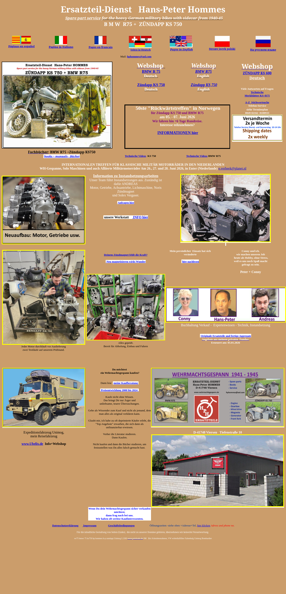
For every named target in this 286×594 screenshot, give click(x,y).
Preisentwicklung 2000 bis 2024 (120, 390)
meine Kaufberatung (125, 383)
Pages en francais (101, 47)
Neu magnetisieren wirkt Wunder (126, 261)
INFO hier (140, 217)
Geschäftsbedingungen (121, 525)
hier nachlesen (190, 261)
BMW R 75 (151, 71)
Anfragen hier (126, 202)
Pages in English (181, 49)
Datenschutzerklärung (65, 525)
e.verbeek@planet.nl (232, 168)
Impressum (89, 525)
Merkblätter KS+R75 (257, 95)
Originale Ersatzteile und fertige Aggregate (226, 335)
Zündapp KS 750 (151, 85)
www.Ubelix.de (32, 444)
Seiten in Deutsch (140, 49)
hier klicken (203, 525)
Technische (257, 92)
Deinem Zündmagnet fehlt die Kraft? (126, 254)
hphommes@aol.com (139, 56)
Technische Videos (135, 156)
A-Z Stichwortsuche (257, 102)
